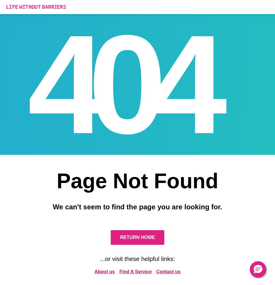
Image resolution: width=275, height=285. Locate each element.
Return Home (137, 237)
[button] (258, 269)
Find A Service (135, 271)
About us (105, 271)
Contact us (168, 271)
